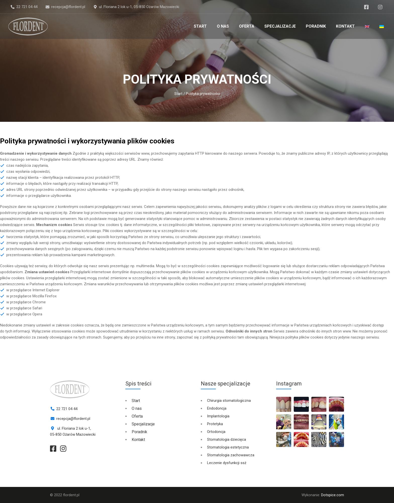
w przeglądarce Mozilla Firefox (31, 296)
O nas (223, 26)
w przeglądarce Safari (24, 308)
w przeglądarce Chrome (26, 302)
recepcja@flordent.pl (68, 7)
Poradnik (316, 26)
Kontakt (345, 26)
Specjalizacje (280, 26)
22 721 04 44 (26, 7)
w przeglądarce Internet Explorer (33, 290)
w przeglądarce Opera (24, 314)
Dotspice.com (332, 495)
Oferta (246, 26)
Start (200, 26)
